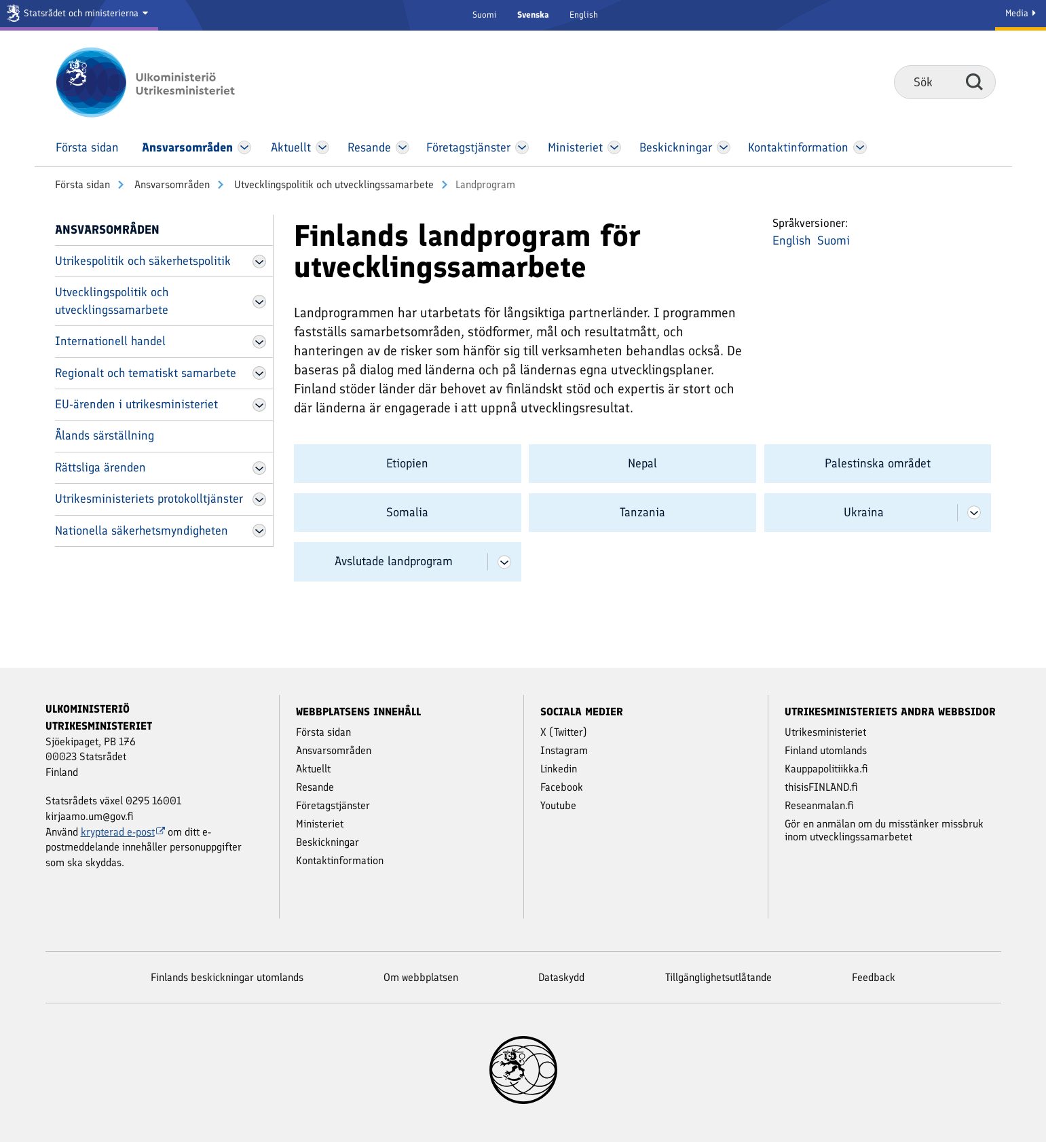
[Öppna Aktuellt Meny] (322, 147)
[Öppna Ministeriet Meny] (614, 147)
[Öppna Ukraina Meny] (974, 512)
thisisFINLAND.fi (821, 787)
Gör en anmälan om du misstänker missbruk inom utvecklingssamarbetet (884, 830)
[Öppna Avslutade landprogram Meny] (504, 561)
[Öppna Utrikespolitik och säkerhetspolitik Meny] (259, 261)
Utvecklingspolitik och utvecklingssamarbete (332, 184)
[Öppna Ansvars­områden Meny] (244, 147)
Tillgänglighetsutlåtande (718, 977)
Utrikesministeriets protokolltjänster (149, 498)
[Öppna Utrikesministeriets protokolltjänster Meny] (259, 499)
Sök (974, 81)
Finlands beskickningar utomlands (227, 977)
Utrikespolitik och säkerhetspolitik (143, 260)
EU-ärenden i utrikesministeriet (136, 404)
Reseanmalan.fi (819, 805)
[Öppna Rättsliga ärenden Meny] (259, 468)
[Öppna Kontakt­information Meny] (860, 147)
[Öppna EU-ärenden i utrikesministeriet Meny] (259, 404)
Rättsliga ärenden (100, 467)
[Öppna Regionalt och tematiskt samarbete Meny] (259, 373)
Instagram (564, 750)
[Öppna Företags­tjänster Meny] (522, 147)
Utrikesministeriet (825, 732)
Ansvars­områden (171, 184)
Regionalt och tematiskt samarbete (145, 372)
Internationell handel (110, 341)
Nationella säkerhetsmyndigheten (141, 530)
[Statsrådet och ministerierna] (79, 15)
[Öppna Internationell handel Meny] (259, 341)
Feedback (873, 977)
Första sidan (82, 184)
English (583, 15)
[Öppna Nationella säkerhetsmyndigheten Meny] (259, 530)
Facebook (561, 787)
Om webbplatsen (421, 977)
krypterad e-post (123, 831)
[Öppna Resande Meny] (402, 147)
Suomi (484, 15)
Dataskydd (561, 977)
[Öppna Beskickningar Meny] (723, 147)
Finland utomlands (826, 750)
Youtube (558, 805)
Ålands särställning (104, 435)
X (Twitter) (563, 732)
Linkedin (558, 768)
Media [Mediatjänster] (1020, 13)
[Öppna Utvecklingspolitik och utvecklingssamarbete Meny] (259, 301)
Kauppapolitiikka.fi (826, 768)
